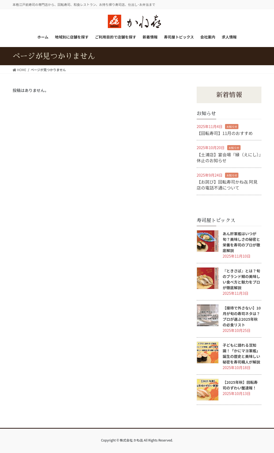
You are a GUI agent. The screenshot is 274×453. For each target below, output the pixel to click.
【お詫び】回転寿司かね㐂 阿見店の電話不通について (227, 185)
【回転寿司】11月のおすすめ (225, 133)
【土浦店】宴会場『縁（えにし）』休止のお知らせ (229, 157)
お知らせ (231, 127)
